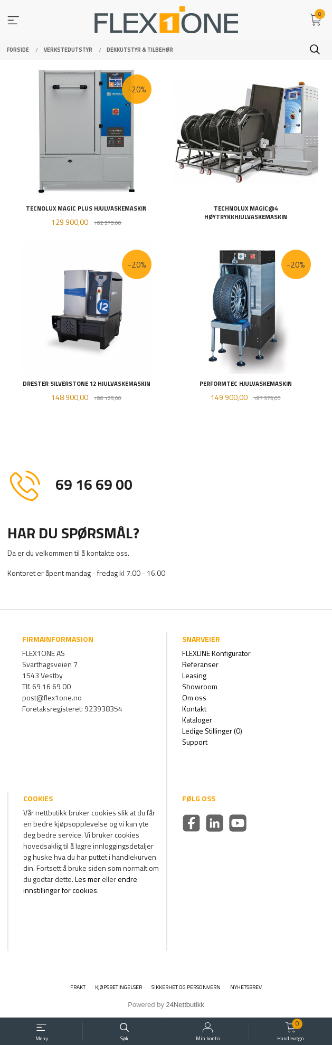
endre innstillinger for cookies (80, 884)
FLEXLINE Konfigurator (216, 653)
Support (194, 741)
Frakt (78, 987)
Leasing (194, 675)
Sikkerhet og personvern (186, 987)
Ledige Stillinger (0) (212, 730)
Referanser (200, 664)
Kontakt (194, 708)
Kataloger (197, 719)
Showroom (199, 686)
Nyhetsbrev (246, 987)
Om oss (194, 697)
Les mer (87, 879)
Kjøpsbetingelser (118, 987)
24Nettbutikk (185, 1005)
